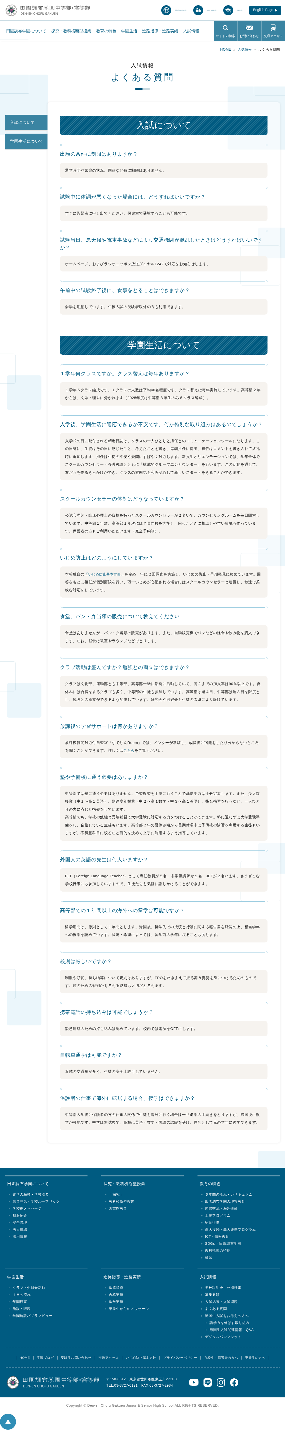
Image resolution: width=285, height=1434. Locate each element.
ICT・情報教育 (217, 1238)
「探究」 (116, 1196)
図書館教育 (118, 1210)
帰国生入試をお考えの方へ (227, 1318)
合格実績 (116, 1297)
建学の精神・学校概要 (30, 1196)
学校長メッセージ (27, 1210)
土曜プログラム (217, 1217)
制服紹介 (19, 1217)
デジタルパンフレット (223, 1339)
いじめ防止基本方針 (140, 1360)
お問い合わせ (249, 38)
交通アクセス (273, 38)
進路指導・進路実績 (160, 33)
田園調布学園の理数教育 (225, 1203)
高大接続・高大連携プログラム (230, 1231)
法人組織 (19, 1231)
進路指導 (116, 1290)
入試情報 (191, 33)
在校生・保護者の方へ (227, 1360)
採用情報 (19, 1238)
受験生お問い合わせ (70, 1360)
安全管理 (19, 1224)
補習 (208, 1259)
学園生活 (129, 33)
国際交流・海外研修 (221, 1210)
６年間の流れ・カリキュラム (228, 1196)
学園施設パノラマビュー (32, 1318)
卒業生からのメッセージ (129, 1311)
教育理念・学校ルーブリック (36, 1203)
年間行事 (19, 1304)
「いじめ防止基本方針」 (106, 574)
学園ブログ (37, 1360)
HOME (15, 1360)
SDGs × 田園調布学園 (223, 1245)
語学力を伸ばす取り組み (230, 1325)
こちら (129, 750)
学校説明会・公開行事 (223, 1290)
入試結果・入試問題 (221, 1304)
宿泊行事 (212, 1224)
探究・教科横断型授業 (71, 33)
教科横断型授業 (121, 1203)
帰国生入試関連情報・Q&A (232, 1332)
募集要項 (212, 1297)
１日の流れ (21, 1297)
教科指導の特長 (217, 1252)
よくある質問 (216, 1311)
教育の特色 (106, 33)
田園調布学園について (26, 33)
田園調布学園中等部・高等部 (29, 9)
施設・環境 (21, 1311)
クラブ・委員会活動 (28, 1290)
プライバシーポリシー (183, 1360)
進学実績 (116, 1304)
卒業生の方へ (264, 1360)
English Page (259, 11)
